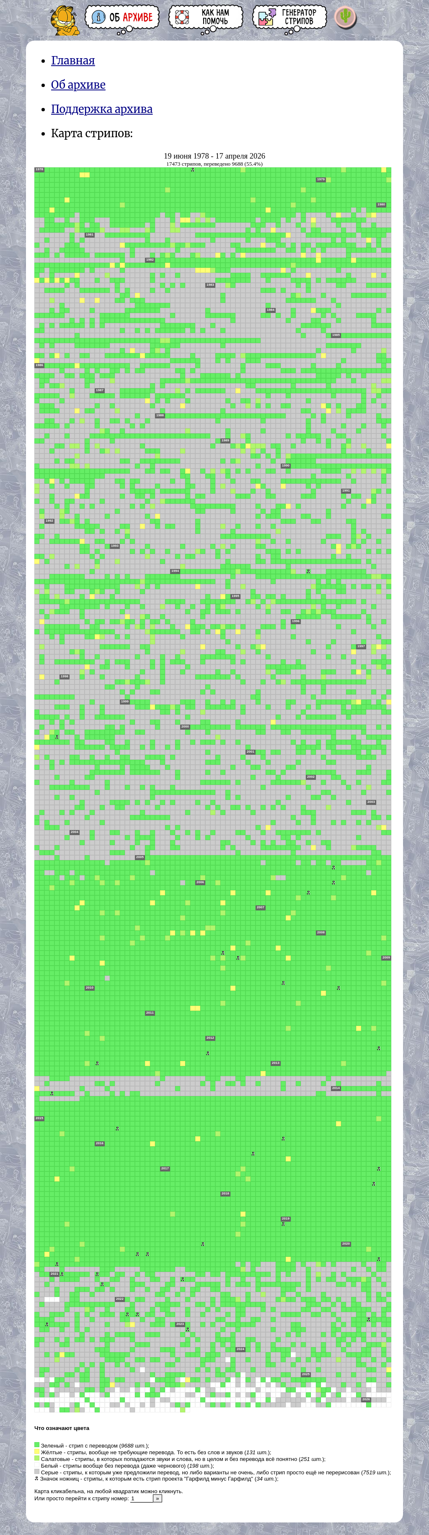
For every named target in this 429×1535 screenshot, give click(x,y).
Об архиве (78, 85)
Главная (73, 60)
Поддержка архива (102, 109)
